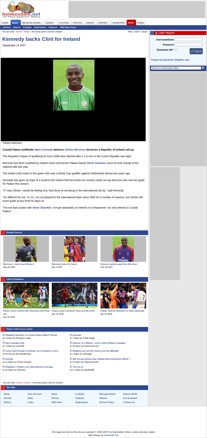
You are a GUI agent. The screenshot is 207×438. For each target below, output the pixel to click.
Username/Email (165, 39)
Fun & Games (130, 398)
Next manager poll (14, 343)
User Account (35, 394)
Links (30, 402)
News (27, 31)
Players (103, 398)
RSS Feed (57, 402)
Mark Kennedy (44, 149)
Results (8, 398)
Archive (7, 27)
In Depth (27, 27)
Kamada (77, 335)
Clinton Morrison (75, 149)
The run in (78, 367)
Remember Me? (165, 50)
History (7, 402)
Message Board (107, 394)
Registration (81, 402)
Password (168, 44)
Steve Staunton (96, 163)
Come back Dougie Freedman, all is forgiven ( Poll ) (31, 351)
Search (16, 27)
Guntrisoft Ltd (111, 435)
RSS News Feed (68, 27)
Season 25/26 (130, 394)
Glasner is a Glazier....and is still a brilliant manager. (99, 343)
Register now (182, 60)
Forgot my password (162, 60)
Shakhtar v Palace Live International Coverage (29, 367)
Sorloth (9, 359)
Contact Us (129, 402)
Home (19, 31)
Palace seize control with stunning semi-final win (26, 311)
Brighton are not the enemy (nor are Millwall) (96, 351)
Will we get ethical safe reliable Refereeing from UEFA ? (101, 359)
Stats (30, 398)
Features (53, 27)
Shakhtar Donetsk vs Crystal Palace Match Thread (31, 335)
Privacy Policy (106, 402)
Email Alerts (40, 27)
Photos (55, 398)
